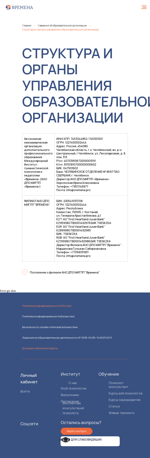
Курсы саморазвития (117, 400)
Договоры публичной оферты (40, 348)
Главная (26, 25)
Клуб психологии (66, 388)
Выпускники (63, 395)
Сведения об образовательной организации (62, 25)
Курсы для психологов (119, 393)
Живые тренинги (114, 413)
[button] (70, 431)
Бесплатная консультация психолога (66, 408)
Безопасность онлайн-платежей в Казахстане (50, 327)
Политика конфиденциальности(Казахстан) (48, 316)
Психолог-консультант (111, 385)
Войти (18, 391)
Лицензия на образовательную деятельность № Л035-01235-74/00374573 (67, 337)
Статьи (107, 406)
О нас (66, 383)
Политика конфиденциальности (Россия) (46, 305)
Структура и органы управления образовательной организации (60, 29)
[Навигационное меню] (144, 7)
